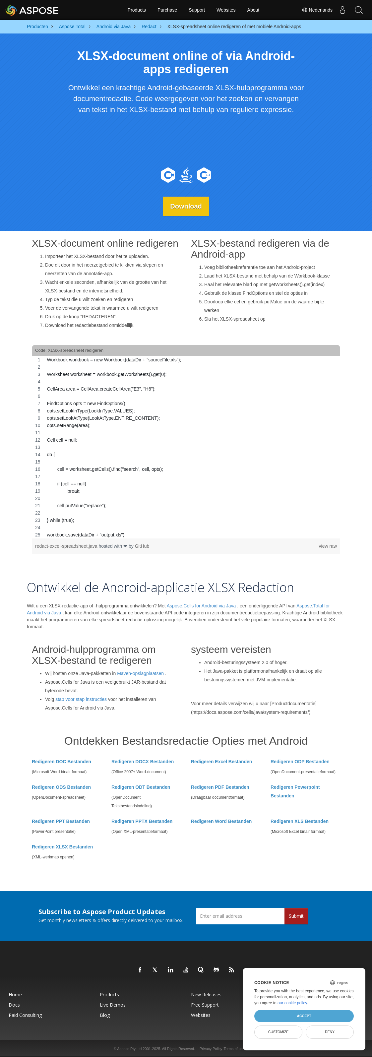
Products (137, 10)
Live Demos (113, 1004)
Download (186, 206)
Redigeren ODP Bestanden (300, 761)
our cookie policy (292, 1003)
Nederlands (317, 10)
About (253, 10)
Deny (330, 1032)
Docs (14, 1004)
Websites (226, 10)
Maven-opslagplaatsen (140, 673)
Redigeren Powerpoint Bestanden (295, 791)
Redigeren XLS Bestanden (300, 821)
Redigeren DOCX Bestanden (142, 761)
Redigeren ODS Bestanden (61, 786)
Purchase (167, 10)
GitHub (142, 546)
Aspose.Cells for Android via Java (201, 605)
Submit (296, 915)
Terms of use (233, 1048)
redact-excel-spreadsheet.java (66, 546)
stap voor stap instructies (81, 699)
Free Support (205, 1004)
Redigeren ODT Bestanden (140, 786)
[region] (186, 447)
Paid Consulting (25, 1015)
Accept (304, 1016)
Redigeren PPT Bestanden (61, 821)
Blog (105, 1015)
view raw (328, 546)
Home (15, 994)
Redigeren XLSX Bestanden (62, 846)
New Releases (206, 994)
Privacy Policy (211, 1048)
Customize (278, 1032)
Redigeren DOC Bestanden (61, 761)
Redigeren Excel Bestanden (221, 761)
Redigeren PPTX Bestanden (141, 821)
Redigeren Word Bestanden (221, 821)
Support (197, 10)
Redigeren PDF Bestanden (220, 786)
